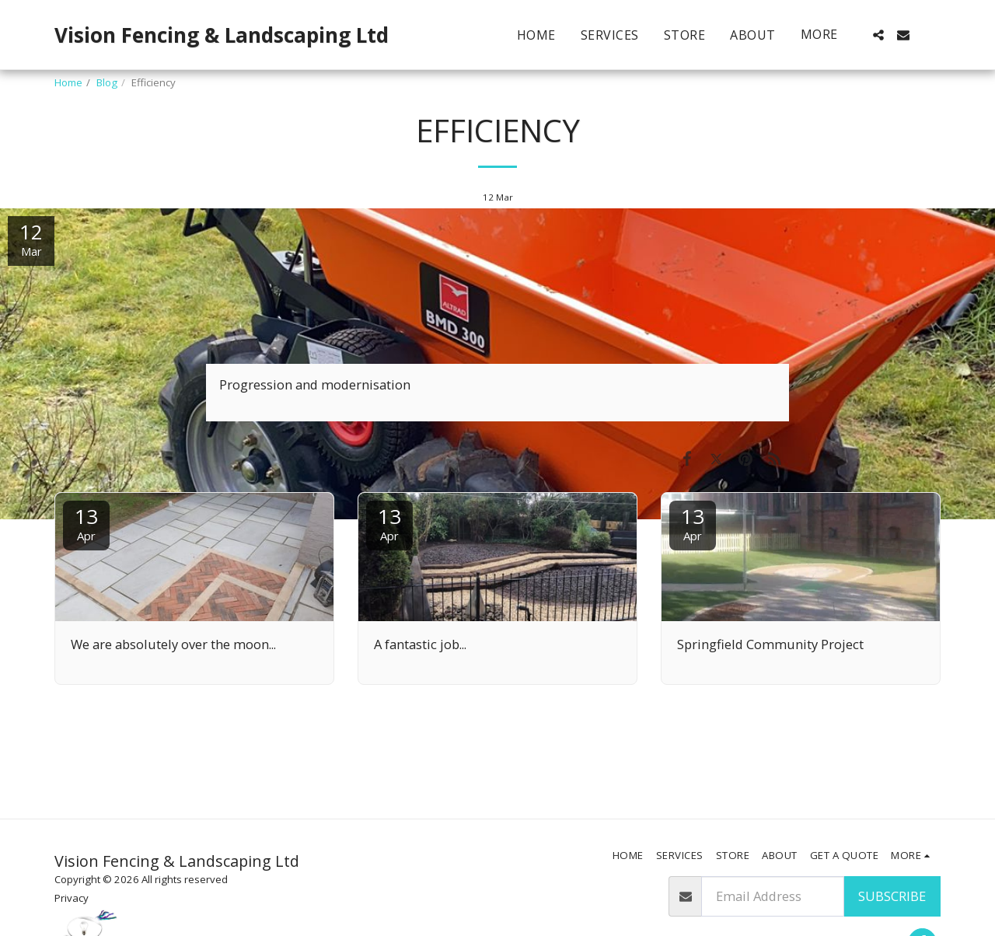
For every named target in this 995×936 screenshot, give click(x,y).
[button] (878, 35)
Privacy (71, 898)
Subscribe (892, 896)
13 (86, 522)
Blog (106, 82)
